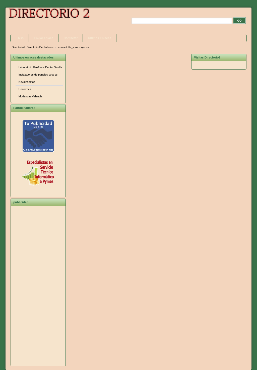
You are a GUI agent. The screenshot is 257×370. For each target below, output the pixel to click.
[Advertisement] (38, 288)
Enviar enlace (43, 38)
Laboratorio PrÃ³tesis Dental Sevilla (40, 67)
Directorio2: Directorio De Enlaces (33, 47)
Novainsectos (27, 81)
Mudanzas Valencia (30, 96)
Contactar (70, 38)
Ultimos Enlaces (99, 38)
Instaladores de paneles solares (38, 74)
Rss (21, 38)
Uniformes (25, 89)
